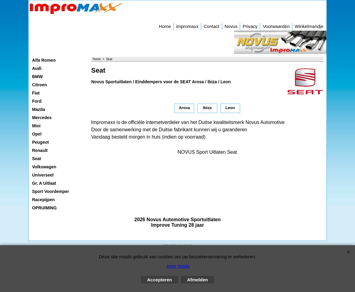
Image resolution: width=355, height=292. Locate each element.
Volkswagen (44, 166)
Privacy (250, 26)
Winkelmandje (309, 26)
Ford (36, 101)
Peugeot (40, 142)
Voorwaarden (276, 26)
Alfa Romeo (44, 60)
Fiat (36, 93)
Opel (36, 134)
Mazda (38, 109)
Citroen (39, 84)
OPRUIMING (44, 207)
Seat (36, 158)
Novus (231, 26)
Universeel (42, 175)
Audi (36, 68)
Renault (39, 150)
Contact (211, 26)
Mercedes (42, 117)
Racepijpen (43, 199)
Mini (36, 125)
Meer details (178, 266)
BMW (37, 76)
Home (165, 26)
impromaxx (187, 26)
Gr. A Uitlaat (44, 183)
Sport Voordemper (50, 191)
